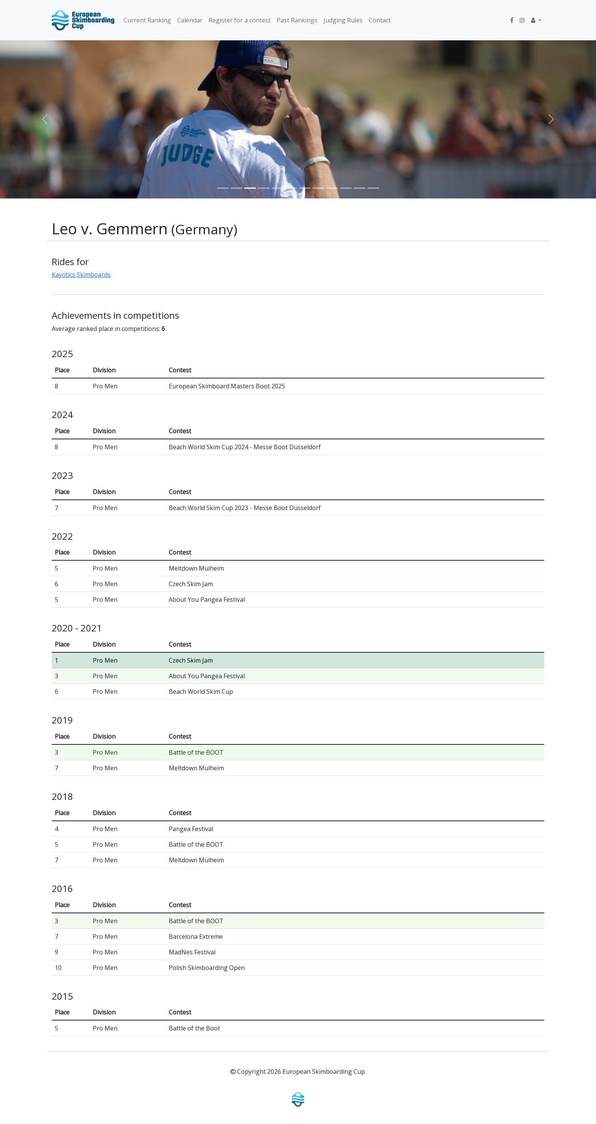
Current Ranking (147, 20)
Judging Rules (343, 20)
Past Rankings (297, 20)
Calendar (190, 20)
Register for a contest (240, 20)
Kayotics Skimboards (81, 274)
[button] (536, 20)
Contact (380, 20)
